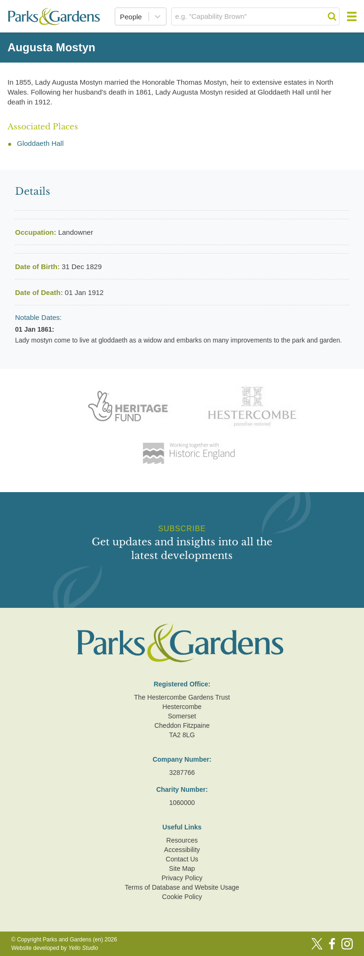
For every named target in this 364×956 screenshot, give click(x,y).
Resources (182, 840)
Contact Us (182, 859)
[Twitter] (317, 943)
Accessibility (182, 849)
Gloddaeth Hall (40, 143)
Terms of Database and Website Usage (182, 887)
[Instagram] (347, 943)
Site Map (182, 868)
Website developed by (54, 948)
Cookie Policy (182, 896)
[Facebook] (332, 943)
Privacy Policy (181, 878)
